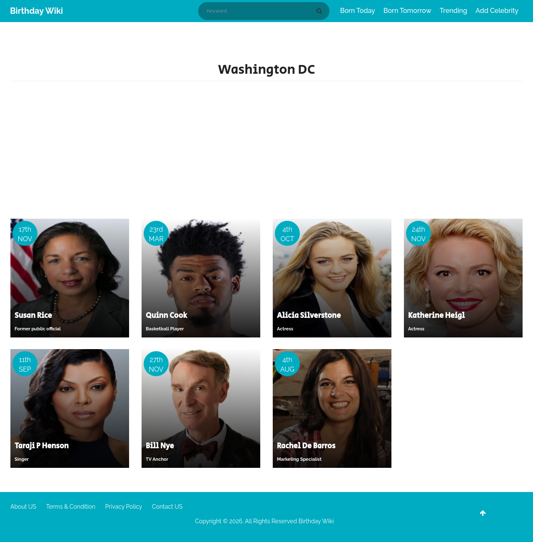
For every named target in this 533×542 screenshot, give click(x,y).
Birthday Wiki (36, 11)
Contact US (167, 506)
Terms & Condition (70, 506)
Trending (453, 11)
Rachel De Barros (306, 446)
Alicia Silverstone (309, 315)
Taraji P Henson (42, 446)
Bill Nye (160, 446)
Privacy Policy (123, 506)
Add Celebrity (497, 11)
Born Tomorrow (407, 11)
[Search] (320, 11)
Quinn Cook (166, 315)
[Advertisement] (266, 152)
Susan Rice (33, 315)
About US (23, 506)
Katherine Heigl (436, 315)
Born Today (357, 11)
